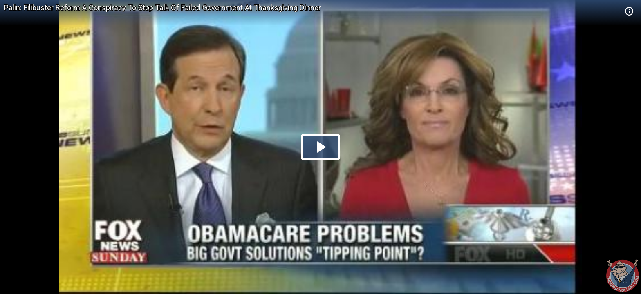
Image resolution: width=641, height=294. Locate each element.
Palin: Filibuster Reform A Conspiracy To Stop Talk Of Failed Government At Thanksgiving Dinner (162, 7)
